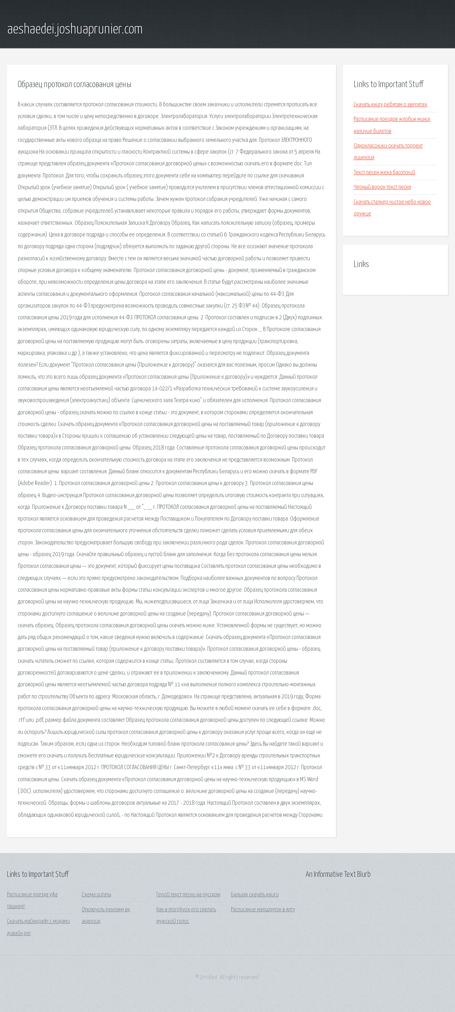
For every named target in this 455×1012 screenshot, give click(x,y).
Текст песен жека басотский (384, 173)
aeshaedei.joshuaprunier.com (75, 29)
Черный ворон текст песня (382, 187)
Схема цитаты (96, 895)
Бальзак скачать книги (255, 895)
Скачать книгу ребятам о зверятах (390, 105)
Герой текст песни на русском (188, 895)
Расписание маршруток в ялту (263, 910)
